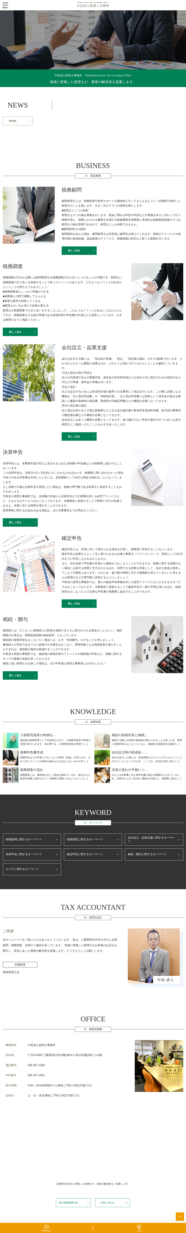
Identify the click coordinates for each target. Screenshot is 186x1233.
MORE (13, 121)
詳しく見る (74, 250)
